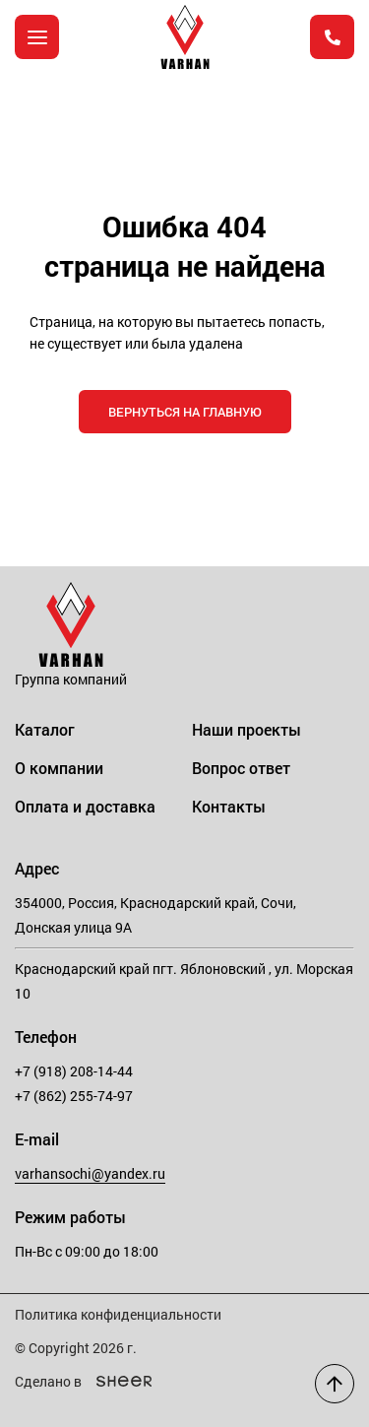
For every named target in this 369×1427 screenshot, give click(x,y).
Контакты (229, 806)
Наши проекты (246, 729)
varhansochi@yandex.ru (90, 1173)
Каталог (45, 729)
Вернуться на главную (185, 412)
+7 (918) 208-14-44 (74, 1071)
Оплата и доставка (85, 806)
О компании (59, 767)
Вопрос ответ (241, 767)
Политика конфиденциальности (118, 1314)
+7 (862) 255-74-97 (74, 1095)
